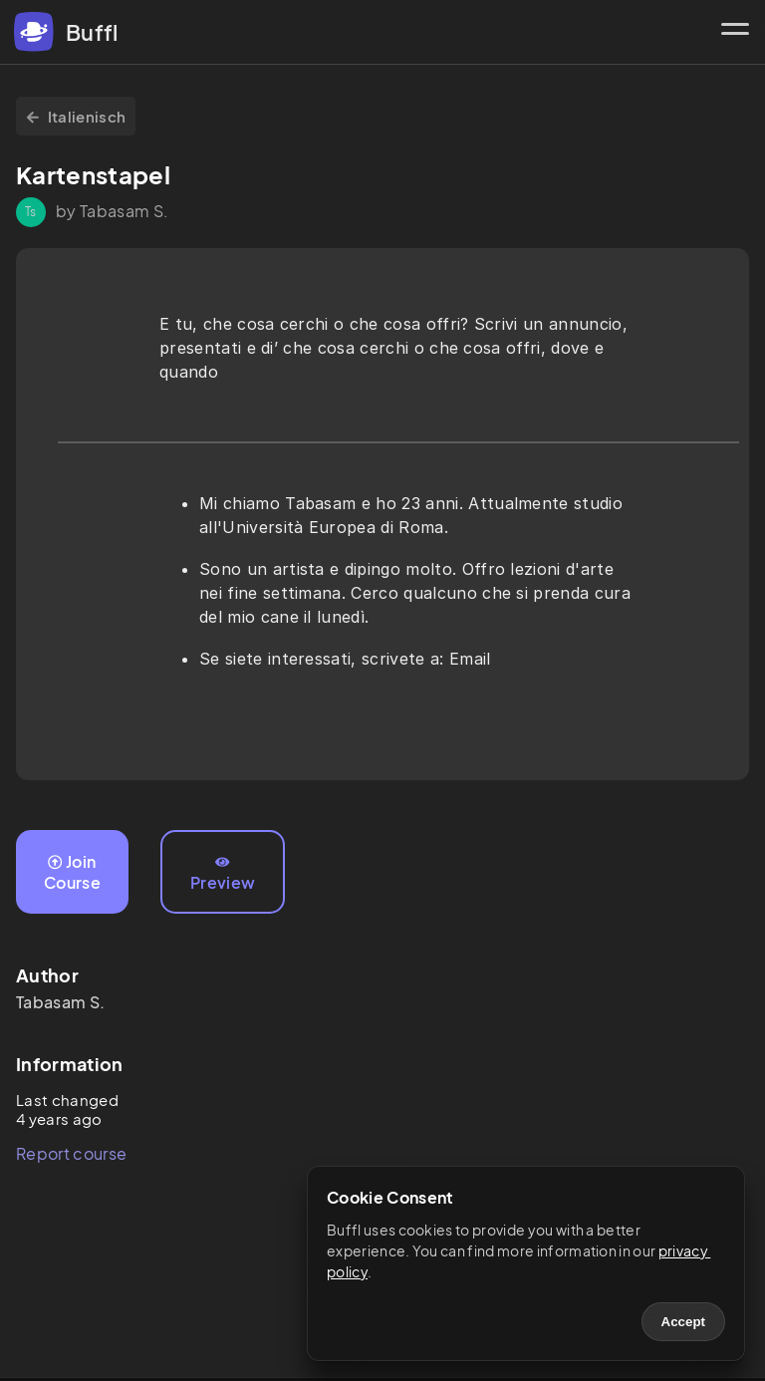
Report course (71, 1153)
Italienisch (76, 116)
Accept (683, 1321)
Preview (222, 874)
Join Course (72, 872)
